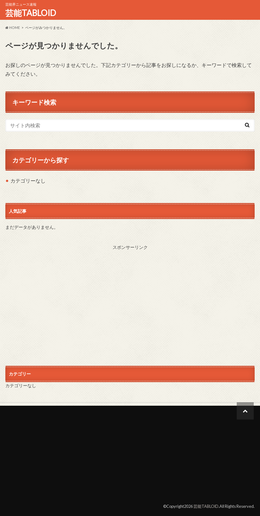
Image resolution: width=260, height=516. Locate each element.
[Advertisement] (130, 302)
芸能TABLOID (30, 13)
